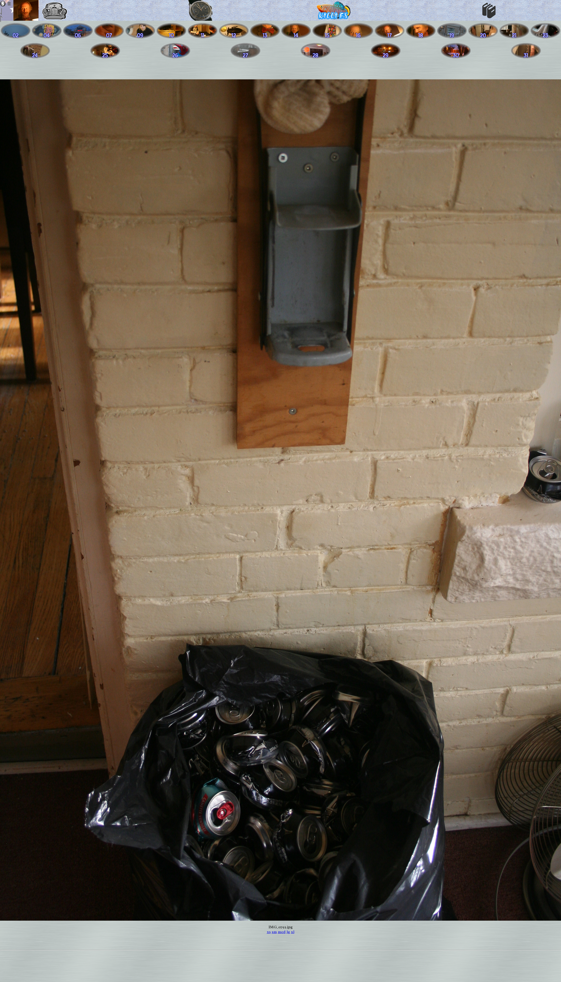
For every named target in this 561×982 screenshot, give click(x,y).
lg (288, 931)
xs (269, 931)
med (282, 931)
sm (274, 931)
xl (292, 931)
